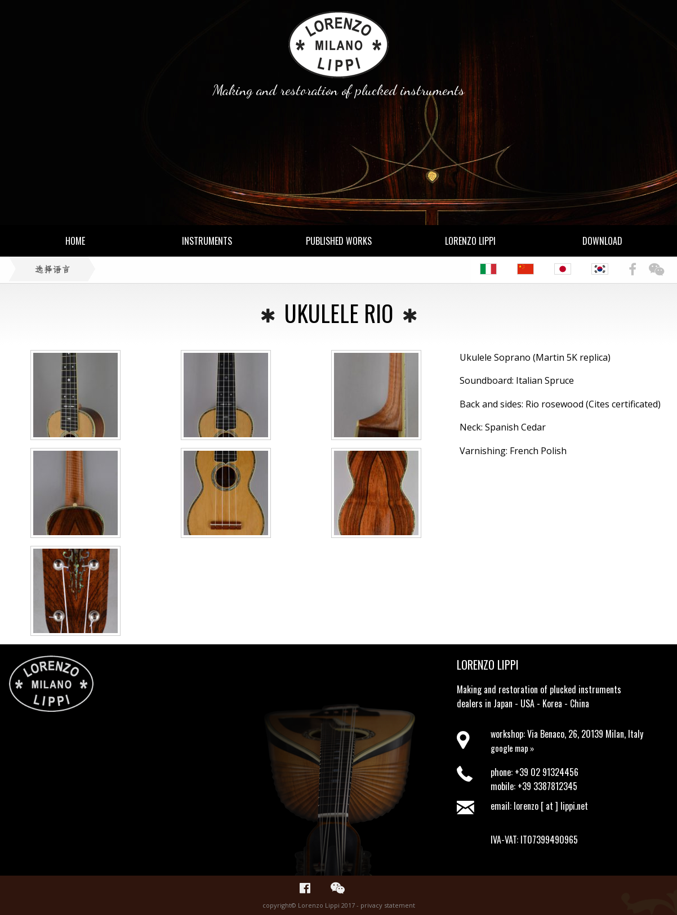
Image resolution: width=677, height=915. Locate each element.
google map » (512, 747)
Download (602, 241)
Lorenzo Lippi (470, 241)
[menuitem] (494, 269)
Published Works (339, 241)
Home (75, 241)
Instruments (207, 241)
